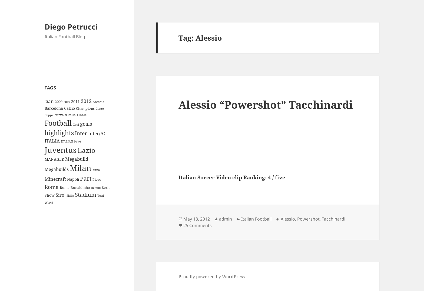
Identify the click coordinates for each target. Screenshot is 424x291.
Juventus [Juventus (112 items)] (61, 150)
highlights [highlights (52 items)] (59, 133)
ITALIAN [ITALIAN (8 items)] (67, 141)
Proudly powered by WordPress (211, 277)
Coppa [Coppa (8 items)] (49, 115)
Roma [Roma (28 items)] (52, 186)
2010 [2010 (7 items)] (67, 102)
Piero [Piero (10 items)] (96, 179)
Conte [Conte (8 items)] (100, 108)
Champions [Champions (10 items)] (85, 108)
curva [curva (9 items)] (59, 115)
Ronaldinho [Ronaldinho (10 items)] (80, 187)
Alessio (288, 219)
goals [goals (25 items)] (86, 124)
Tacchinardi (333, 219)
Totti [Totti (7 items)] (100, 196)
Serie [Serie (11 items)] (106, 187)
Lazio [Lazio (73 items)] (86, 150)
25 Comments (197, 225)
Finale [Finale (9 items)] (82, 115)
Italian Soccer (196, 177)
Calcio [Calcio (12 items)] (69, 108)
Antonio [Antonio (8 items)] (98, 102)
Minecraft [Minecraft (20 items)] (55, 179)
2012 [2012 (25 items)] (86, 101)
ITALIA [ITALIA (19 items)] (52, 141)
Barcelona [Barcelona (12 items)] (54, 108)
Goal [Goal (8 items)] (76, 124)
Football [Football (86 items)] (58, 123)
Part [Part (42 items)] (85, 178)
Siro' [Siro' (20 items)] (60, 195)
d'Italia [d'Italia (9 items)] (70, 115)
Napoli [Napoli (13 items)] (73, 179)
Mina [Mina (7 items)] (96, 170)
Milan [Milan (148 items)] (80, 168)
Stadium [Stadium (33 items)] (85, 194)
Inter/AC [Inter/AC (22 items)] (97, 133)
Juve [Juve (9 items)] (77, 141)
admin (225, 219)
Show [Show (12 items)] (50, 195)
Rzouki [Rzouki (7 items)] (96, 188)
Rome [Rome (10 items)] (64, 187)
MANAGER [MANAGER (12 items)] (54, 159)
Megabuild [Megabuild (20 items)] (76, 159)
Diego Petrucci (71, 27)
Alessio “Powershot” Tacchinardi (265, 104)
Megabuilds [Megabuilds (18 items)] (57, 169)
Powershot (308, 219)
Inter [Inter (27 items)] (81, 133)
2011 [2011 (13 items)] (75, 101)
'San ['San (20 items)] (49, 101)
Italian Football (256, 219)
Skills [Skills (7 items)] (70, 196)
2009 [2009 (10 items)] (58, 101)
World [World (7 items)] (49, 203)
